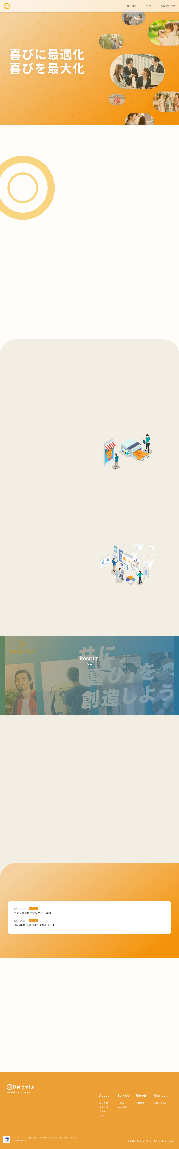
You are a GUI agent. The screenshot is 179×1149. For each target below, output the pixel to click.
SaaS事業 (122, 1107)
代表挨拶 (103, 1107)
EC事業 (121, 1103)
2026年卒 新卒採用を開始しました (35, 925)
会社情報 (132, 6)
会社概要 (103, 1103)
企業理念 (103, 1111)
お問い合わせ (168, 6)
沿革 (101, 1115)
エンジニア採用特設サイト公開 (32, 913)
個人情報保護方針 (19, 1140)
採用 (148, 6)
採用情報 (140, 1103)
